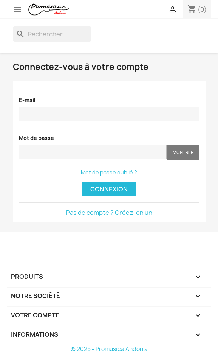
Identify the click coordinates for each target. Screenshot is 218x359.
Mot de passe (36, 137)
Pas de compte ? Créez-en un (109, 212)
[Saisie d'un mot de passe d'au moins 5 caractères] (93, 152)
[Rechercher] (52, 34)
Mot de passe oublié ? (109, 172)
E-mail (27, 100)
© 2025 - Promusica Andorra (109, 349)
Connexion (109, 189)
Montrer (183, 152)
